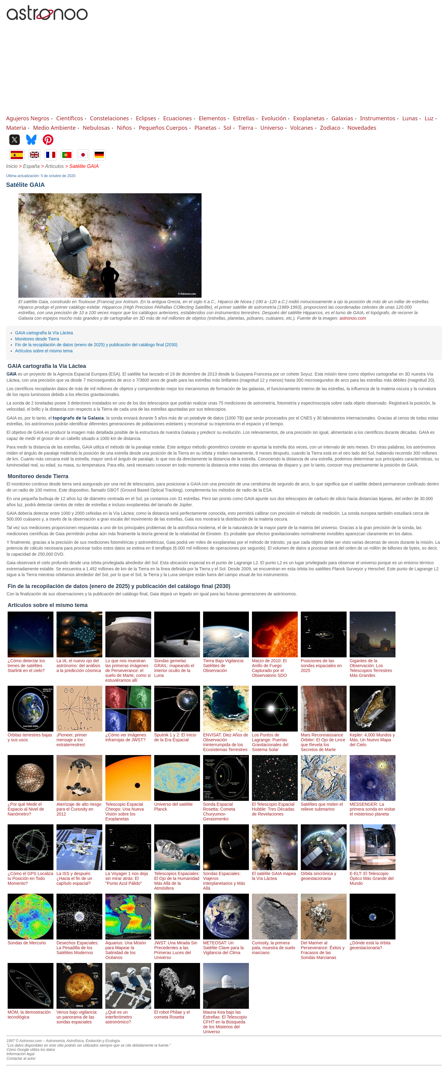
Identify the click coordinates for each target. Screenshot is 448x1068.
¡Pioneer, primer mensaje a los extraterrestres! (79, 737)
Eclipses (146, 118)
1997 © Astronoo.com (24, 1041)
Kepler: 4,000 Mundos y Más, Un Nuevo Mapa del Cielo (372, 737)
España (31, 166)
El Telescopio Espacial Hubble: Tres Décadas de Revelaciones (275, 806)
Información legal (20, 1054)
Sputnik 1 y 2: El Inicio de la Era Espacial (177, 735)
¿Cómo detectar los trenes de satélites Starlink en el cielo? (30, 663)
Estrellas (243, 118)
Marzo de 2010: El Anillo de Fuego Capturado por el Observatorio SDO (275, 665)
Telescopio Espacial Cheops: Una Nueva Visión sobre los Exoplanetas (128, 809)
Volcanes (301, 127)
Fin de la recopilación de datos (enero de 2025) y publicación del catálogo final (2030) (96, 344)
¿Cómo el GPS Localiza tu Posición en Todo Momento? (30, 876)
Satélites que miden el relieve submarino (324, 804)
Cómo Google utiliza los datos (30, 1050)
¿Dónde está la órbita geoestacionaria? (372, 942)
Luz (428, 118)
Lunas (409, 118)
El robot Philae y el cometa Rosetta (177, 1012)
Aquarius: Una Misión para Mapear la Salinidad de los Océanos (128, 947)
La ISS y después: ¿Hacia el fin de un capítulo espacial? (79, 876)
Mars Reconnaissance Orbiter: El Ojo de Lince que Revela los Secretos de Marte (324, 740)
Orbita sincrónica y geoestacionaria (324, 873)
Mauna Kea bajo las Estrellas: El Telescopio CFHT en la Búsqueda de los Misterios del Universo (226, 1019)
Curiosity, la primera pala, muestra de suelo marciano (275, 945)
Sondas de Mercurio (30, 940)
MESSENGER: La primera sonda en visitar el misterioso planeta (372, 806)
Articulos (54, 166)
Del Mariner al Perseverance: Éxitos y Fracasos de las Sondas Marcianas (324, 947)
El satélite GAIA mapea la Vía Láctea (275, 873)
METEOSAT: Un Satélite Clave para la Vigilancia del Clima (226, 945)
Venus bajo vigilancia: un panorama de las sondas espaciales (79, 1014)
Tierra (245, 127)
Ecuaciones (177, 118)
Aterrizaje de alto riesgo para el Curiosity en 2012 (79, 806)
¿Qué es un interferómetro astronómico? (128, 1014)
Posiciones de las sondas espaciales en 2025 (324, 663)
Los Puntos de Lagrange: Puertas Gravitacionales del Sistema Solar (275, 740)
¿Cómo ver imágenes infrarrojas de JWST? (128, 735)
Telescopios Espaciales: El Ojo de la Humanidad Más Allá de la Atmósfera (177, 878)
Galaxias (342, 118)
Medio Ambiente (54, 127)
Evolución (273, 118)
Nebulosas (96, 127)
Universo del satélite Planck (177, 804)
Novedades (362, 127)
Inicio (11, 166)
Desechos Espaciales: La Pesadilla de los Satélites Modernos (79, 945)
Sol (227, 127)
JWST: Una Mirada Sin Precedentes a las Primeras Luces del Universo (177, 947)
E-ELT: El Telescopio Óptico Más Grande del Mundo (372, 876)
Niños (124, 127)
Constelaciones (109, 118)
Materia (16, 127)
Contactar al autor (20, 1058)
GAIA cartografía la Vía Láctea (44, 332)
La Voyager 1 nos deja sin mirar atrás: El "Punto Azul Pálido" (128, 876)
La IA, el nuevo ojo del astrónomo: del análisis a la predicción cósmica (79, 663)
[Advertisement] (224, 68)
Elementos (212, 118)
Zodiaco (330, 127)
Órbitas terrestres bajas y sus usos (30, 735)
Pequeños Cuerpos (163, 127)
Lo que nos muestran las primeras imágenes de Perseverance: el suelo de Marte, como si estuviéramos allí (128, 668)
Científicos (69, 118)
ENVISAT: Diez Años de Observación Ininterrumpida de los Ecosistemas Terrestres (226, 740)
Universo (271, 127)
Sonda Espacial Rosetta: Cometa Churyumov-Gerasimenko (226, 809)
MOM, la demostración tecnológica (30, 1012)
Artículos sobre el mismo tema (44, 350)
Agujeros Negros (27, 118)
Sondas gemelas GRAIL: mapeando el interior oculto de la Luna (177, 665)
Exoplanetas (308, 118)
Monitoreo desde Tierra (37, 338)
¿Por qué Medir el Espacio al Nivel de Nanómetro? (30, 806)
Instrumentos (377, 118)
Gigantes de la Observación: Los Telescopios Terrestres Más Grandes (372, 665)
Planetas (206, 127)
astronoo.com (353, 318)
